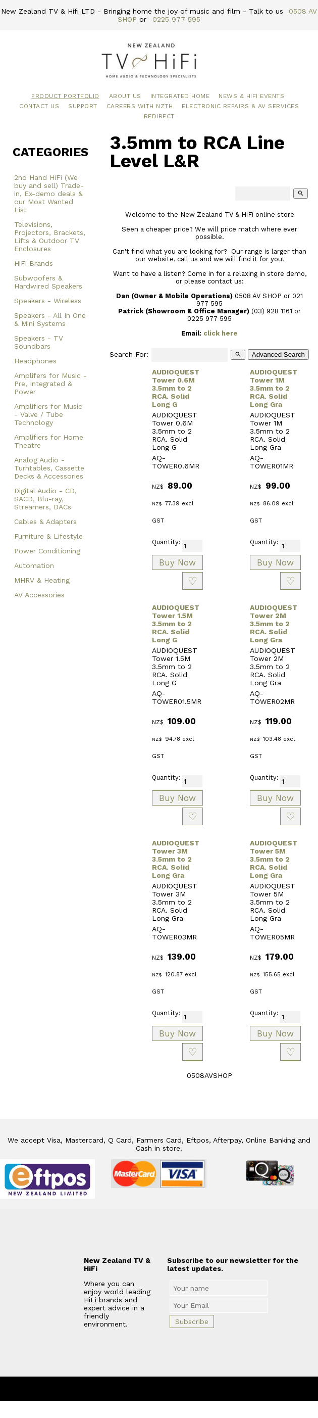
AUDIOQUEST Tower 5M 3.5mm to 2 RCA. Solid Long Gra (273, 859)
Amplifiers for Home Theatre (48, 441)
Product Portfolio (65, 96)
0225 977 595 (176, 19)
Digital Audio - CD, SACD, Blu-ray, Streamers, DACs (45, 499)
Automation (34, 565)
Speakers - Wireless (47, 301)
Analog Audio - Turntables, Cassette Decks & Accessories (49, 468)
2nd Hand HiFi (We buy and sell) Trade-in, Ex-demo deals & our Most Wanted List (49, 193)
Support (82, 106)
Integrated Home (180, 96)
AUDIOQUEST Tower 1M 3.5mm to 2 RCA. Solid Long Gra (273, 388)
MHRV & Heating (42, 580)
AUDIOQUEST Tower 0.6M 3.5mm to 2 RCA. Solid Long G (175, 388)
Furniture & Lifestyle (48, 536)
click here (220, 333)
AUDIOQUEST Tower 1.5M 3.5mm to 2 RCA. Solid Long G (175, 623)
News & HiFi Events (251, 96)
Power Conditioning (47, 551)
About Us (125, 96)
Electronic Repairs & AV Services (240, 106)
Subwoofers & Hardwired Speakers (48, 282)
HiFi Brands (33, 263)
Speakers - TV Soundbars (38, 342)
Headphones (35, 361)
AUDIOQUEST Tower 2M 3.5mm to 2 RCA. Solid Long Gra (273, 623)
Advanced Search (278, 354)
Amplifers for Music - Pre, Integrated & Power (50, 383)
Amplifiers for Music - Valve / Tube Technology (48, 414)
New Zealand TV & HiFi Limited (186, 1388)
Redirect (159, 116)
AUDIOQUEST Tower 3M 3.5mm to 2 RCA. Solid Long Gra (175, 859)
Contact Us (39, 106)
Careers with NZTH (140, 106)
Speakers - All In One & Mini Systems (50, 319)
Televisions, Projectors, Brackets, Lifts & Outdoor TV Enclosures (49, 236)
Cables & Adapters (45, 521)
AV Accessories (39, 595)
